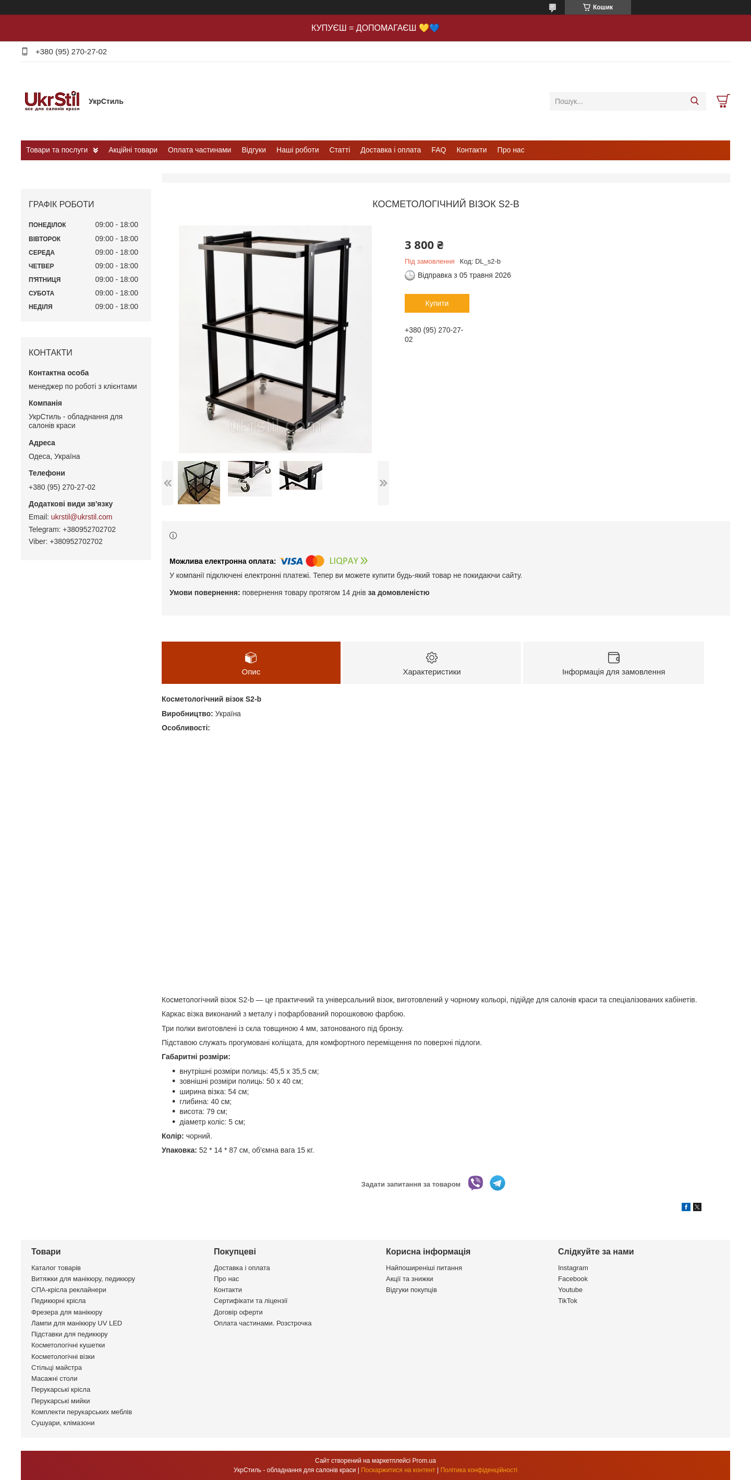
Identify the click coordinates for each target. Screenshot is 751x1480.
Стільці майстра (56, 1367)
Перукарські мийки (60, 1401)
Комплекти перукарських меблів (81, 1412)
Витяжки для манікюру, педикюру (83, 1279)
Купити (437, 303)
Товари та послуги (57, 150)
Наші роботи (297, 150)
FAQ (438, 150)
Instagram (573, 1268)
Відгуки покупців (411, 1290)
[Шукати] (694, 101)
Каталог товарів (56, 1268)
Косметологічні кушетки (68, 1345)
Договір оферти (238, 1312)
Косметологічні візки (63, 1356)
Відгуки (253, 150)
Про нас (511, 150)
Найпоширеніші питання (424, 1268)
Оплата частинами (199, 150)
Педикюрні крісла (58, 1301)
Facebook (573, 1279)
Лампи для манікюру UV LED (76, 1323)
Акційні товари (133, 150)
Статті (340, 150)
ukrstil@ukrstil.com (82, 517)
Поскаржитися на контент (398, 1470)
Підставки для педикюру (69, 1334)
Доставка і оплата (390, 150)
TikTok (567, 1301)
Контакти (471, 150)
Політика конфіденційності (478, 1470)
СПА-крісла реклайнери (68, 1290)
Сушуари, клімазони (62, 1423)
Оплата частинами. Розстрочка (262, 1323)
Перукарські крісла (60, 1389)
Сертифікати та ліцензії (250, 1301)
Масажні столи (54, 1378)
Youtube (570, 1290)
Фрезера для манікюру (66, 1312)
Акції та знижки (409, 1279)
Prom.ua (424, 1460)
